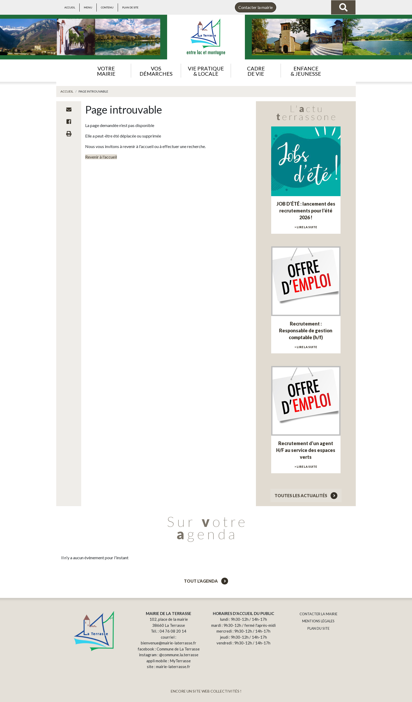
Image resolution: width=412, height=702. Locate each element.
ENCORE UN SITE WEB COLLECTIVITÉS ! (206, 691)
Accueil (69, 7)
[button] (106, 71)
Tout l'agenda (206, 580)
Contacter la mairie (255, 7)
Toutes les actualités (306, 495)
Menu (88, 7)
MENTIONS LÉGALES (318, 621)
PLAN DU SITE (318, 628)
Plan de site (130, 7)
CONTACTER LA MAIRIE (318, 614)
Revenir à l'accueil (101, 156)
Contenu (107, 7)
